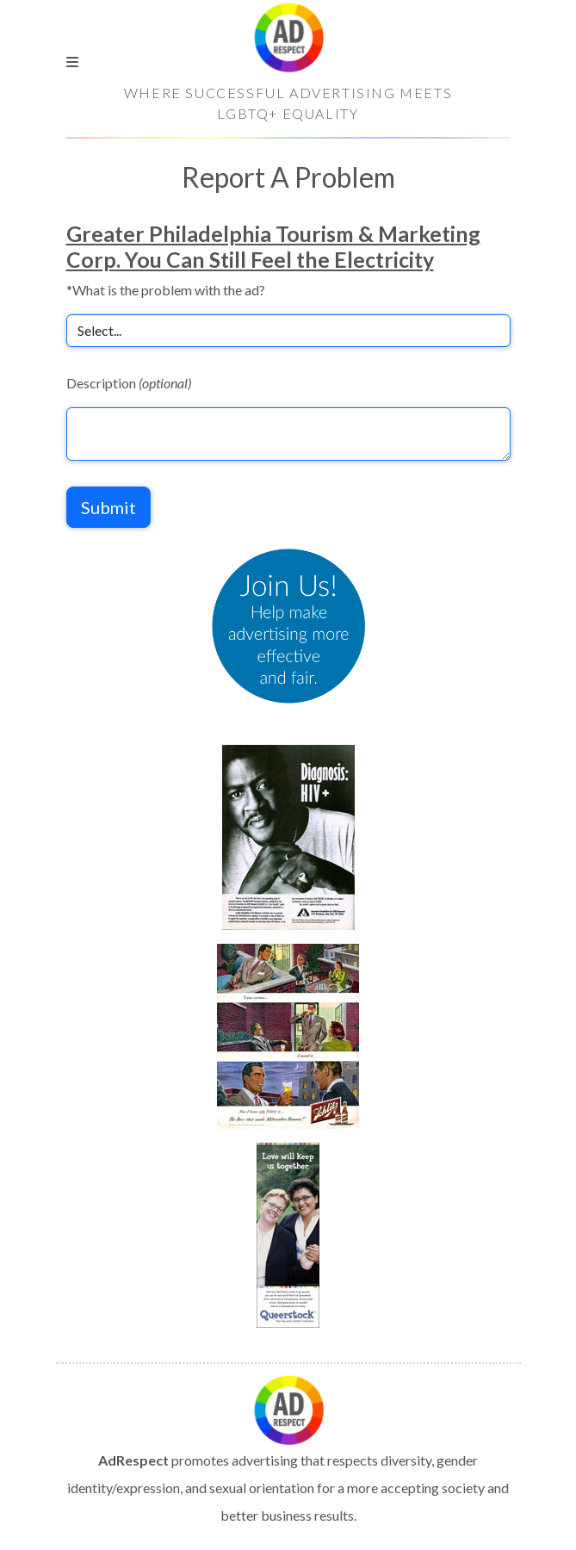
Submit (108, 507)
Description (128, 383)
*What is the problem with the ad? (165, 290)
